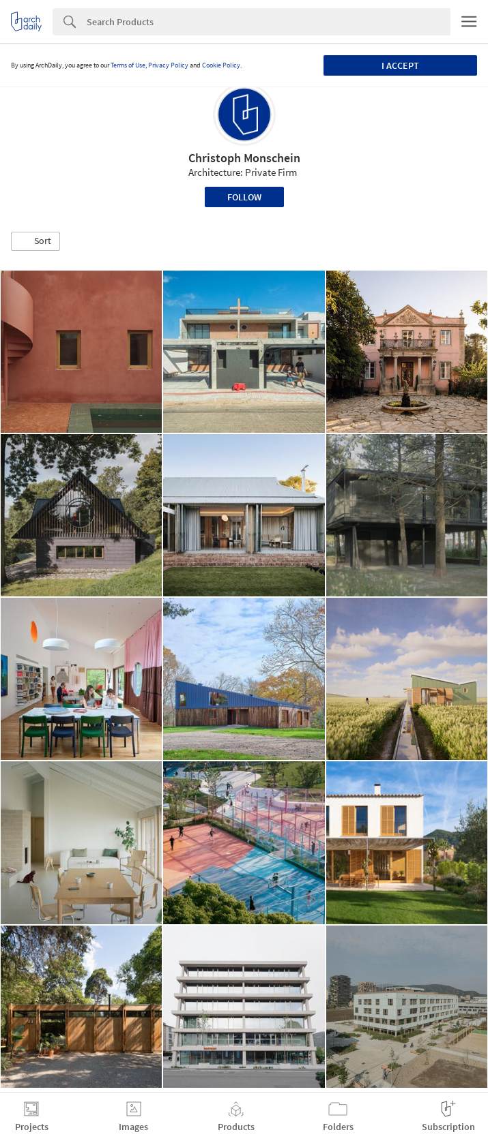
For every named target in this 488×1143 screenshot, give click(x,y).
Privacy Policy (168, 65)
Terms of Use (128, 65)
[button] (35, 241)
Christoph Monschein (244, 158)
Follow (244, 197)
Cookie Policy (221, 65)
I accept (400, 65)
